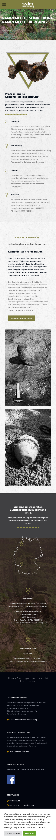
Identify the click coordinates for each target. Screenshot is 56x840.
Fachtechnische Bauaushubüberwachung (27, 244)
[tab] (28, 237)
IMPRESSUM (14, 800)
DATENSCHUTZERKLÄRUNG (21, 805)
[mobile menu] (4, 4)
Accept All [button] (29, 833)
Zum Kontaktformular (19, 751)
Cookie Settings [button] (13, 833)
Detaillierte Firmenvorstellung (23, 719)
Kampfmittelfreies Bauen (27, 237)
